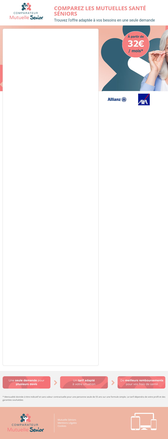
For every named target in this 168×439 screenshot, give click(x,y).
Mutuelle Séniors (67, 419)
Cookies (62, 425)
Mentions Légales (67, 422)
